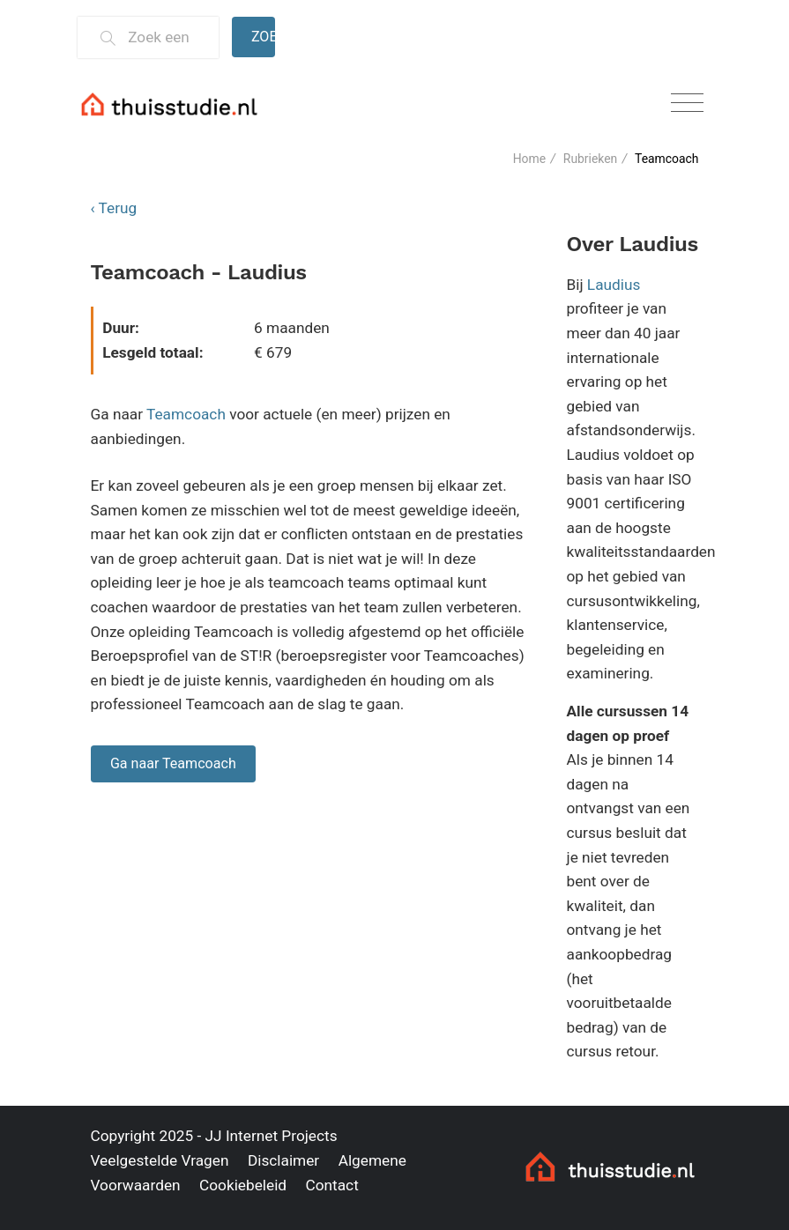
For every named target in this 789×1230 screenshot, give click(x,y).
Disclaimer (283, 1160)
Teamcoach (186, 414)
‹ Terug (114, 208)
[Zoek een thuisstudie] (165, 37)
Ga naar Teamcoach (173, 763)
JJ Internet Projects (271, 1136)
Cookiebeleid (243, 1185)
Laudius (614, 284)
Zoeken (263, 36)
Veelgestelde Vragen (160, 1160)
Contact (331, 1185)
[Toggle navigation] (687, 103)
